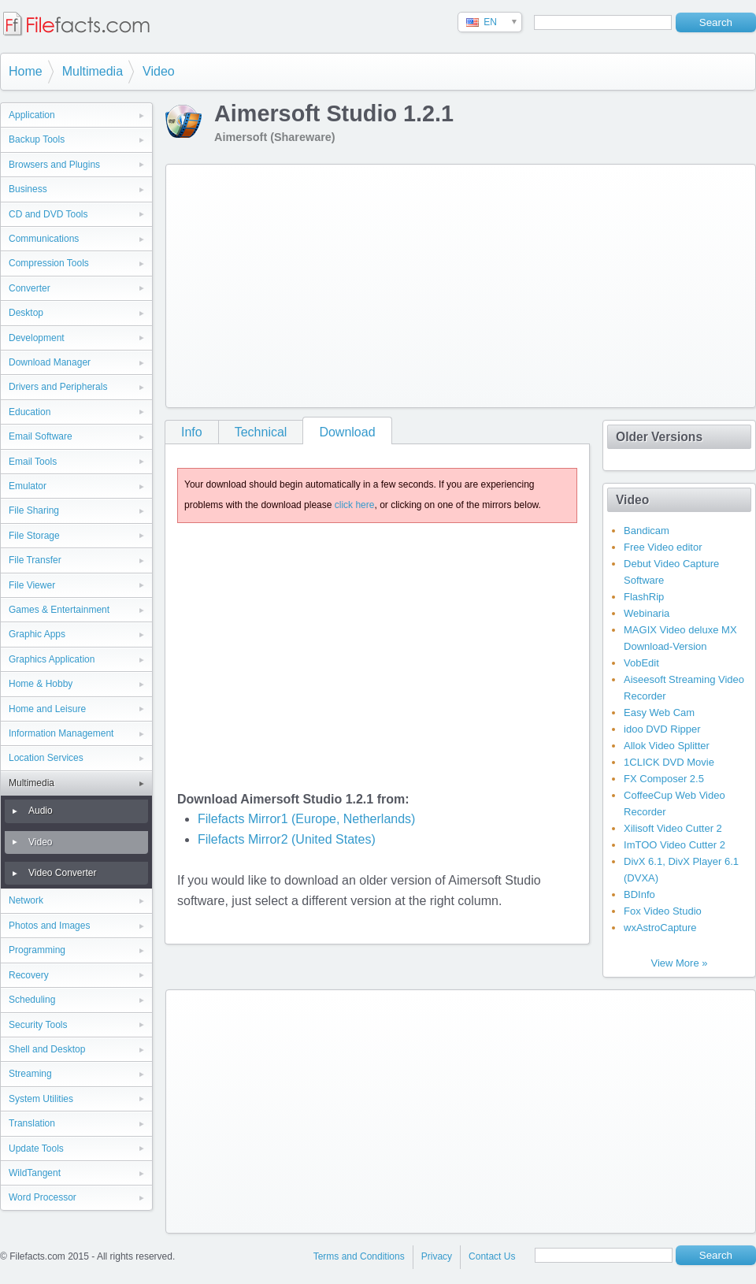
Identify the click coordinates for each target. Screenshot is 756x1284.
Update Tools (36, 1148)
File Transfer (35, 560)
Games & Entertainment (59, 609)
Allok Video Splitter (667, 745)
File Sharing (34, 510)
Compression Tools (49, 263)
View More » (678, 963)
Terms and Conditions (359, 1256)
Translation (32, 1123)
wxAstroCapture (660, 927)
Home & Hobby (40, 683)
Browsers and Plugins (54, 164)
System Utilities (41, 1098)
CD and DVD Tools (48, 214)
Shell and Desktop (47, 1049)
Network (26, 900)
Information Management (61, 733)
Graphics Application (51, 659)
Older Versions (659, 436)
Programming (37, 950)
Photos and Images (49, 925)
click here (355, 504)
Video (159, 71)
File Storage (34, 535)
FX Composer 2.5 (664, 779)
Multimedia (92, 71)
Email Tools (33, 461)
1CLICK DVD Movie (669, 762)
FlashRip (644, 597)
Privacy (436, 1256)
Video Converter (62, 872)
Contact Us (492, 1256)
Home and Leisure (47, 708)
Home (26, 71)
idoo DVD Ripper (662, 729)
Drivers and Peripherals (58, 386)
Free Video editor (663, 547)
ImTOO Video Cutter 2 (674, 845)
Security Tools (38, 1024)
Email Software (40, 436)
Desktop (26, 312)
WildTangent (35, 1172)
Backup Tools (37, 139)
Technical (261, 432)
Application (32, 115)
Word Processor (42, 1197)
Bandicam (646, 530)
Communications (44, 238)
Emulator (27, 486)
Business (28, 189)
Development (37, 337)
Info (191, 432)
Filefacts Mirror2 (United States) (287, 839)
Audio (40, 810)
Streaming (30, 1073)
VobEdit (641, 663)
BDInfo (639, 894)
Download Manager (50, 362)
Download (347, 432)
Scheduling (32, 999)
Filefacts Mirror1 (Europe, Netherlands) (307, 819)
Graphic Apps (37, 634)
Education (29, 411)
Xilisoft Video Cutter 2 (673, 828)
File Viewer (32, 585)
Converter (29, 288)
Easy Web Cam (659, 712)
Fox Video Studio (663, 911)
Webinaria (646, 613)
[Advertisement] (389, 283)
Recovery (29, 975)
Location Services (46, 757)
